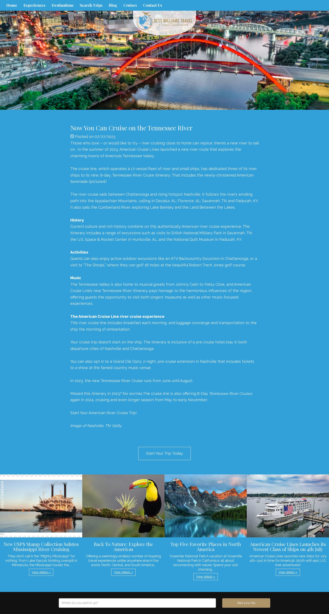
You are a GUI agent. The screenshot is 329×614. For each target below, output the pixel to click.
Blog (113, 5)
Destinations (62, 5)
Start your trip (246, 603)
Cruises (130, 5)
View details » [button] (41, 572)
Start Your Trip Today (164, 453)
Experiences (34, 5)
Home (11, 5)
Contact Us (152, 5)
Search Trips (91, 5)
